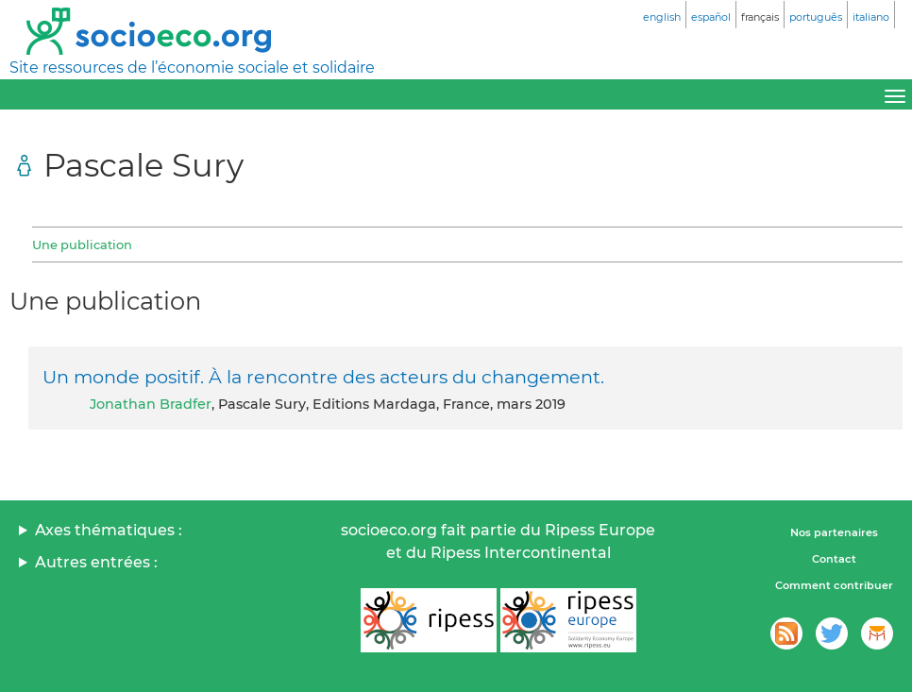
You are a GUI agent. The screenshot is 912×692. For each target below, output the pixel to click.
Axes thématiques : (108, 530)
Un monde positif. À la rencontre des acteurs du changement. (323, 376)
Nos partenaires (834, 532)
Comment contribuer (834, 585)
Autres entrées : (96, 562)
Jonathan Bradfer (150, 404)
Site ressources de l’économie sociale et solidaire (192, 67)
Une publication (82, 244)
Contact (834, 558)
